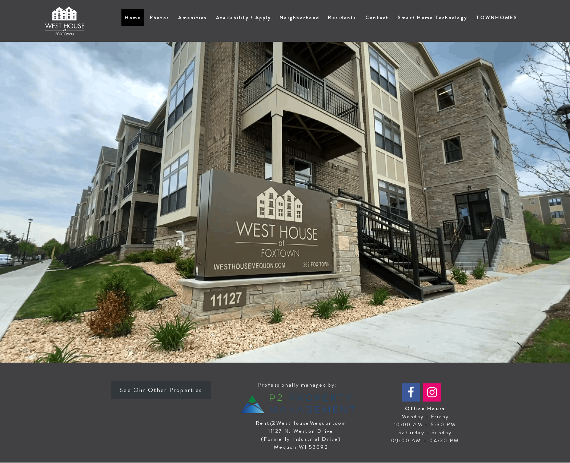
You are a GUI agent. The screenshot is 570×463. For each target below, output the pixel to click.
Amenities (192, 17)
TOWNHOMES (496, 17)
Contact (377, 17)
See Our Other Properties (161, 390)
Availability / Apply (243, 17)
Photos (160, 17)
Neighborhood (299, 17)
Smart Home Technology (432, 17)
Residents (342, 17)
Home (133, 17)
